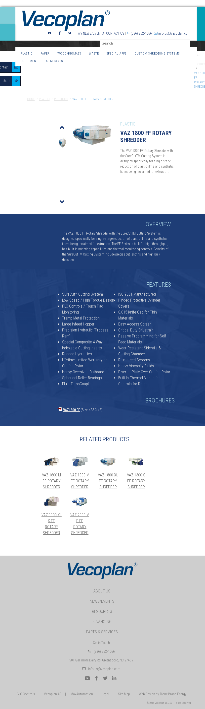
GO (188, 44)
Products (61, 99)
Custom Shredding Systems (157, 53)
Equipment (29, 61)
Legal (105, 694)
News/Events (93, 33)
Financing (102, 621)
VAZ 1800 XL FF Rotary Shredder (108, 481)
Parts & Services (102, 631)
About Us (101, 590)
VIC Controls (26, 694)
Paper (45, 53)
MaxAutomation (82, 694)
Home (31, 99)
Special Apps (116, 53)
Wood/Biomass (69, 53)
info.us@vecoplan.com (174, 33)
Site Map (124, 694)
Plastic (27, 53)
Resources (102, 611)
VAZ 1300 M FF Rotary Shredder (79, 481)
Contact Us (115, 33)
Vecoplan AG (53, 694)
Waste (94, 53)
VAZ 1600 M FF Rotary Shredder (51, 481)
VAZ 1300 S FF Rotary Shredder (136, 481)
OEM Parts (54, 61)
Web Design (147, 694)
